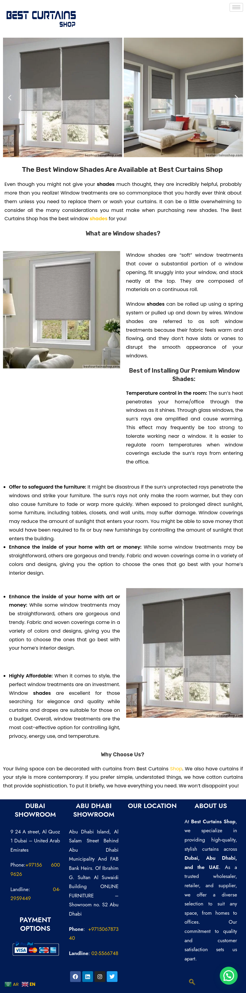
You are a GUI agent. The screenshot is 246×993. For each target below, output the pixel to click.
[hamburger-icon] (236, 7)
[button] (9, 97)
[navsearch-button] (192, 983)
